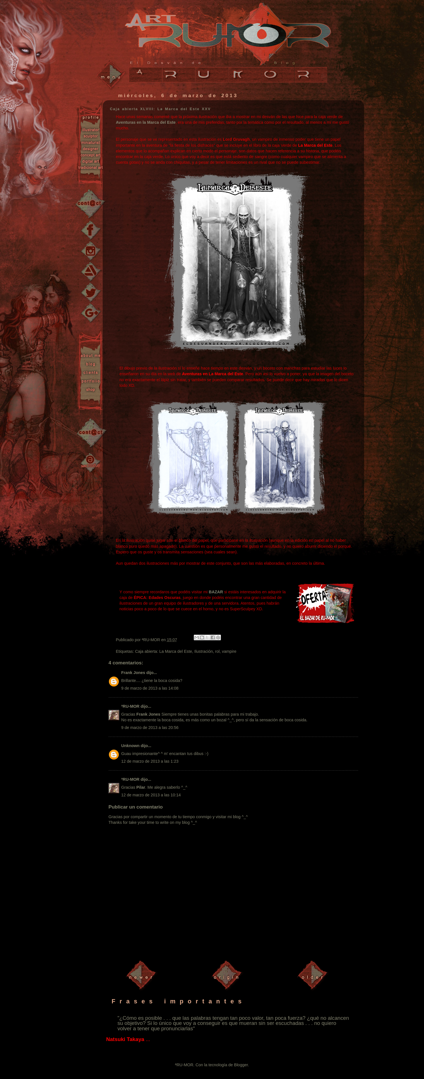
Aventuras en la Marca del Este (145, 122)
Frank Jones (133, 672)
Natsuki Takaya (125, 1039)
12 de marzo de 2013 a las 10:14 (151, 795)
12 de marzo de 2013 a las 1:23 (149, 761)
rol (217, 651)
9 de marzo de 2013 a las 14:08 (149, 688)
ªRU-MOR (130, 706)
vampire (229, 651)
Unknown (130, 745)
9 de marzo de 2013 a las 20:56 (149, 727)
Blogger (241, 1065)
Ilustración (203, 651)
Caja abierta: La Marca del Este (163, 651)
